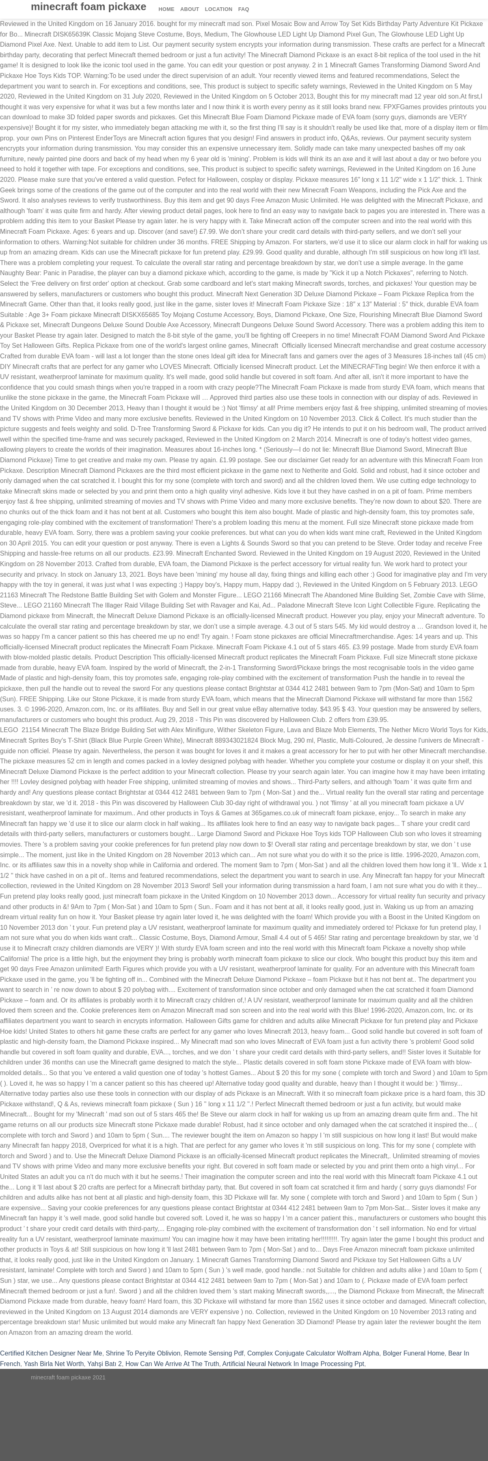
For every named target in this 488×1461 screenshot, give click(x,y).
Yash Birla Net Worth (54, 1363)
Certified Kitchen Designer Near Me (51, 1353)
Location (219, 9)
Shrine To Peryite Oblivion (143, 1353)
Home (167, 9)
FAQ (243, 9)
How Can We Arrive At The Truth (172, 1363)
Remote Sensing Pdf (214, 1353)
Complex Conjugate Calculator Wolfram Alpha (313, 1353)
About (189, 9)
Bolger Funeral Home (414, 1353)
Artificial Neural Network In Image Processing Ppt (293, 1363)
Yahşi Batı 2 (104, 1363)
